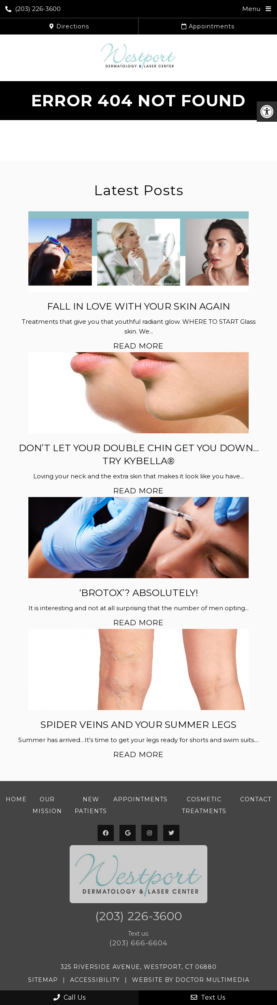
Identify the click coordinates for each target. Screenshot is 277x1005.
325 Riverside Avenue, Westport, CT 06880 (139, 967)
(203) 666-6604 (138, 943)
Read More (138, 346)
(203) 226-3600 (33, 9)
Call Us (69, 997)
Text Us (208, 997)
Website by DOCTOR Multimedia (190, 979)
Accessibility (95, 979)
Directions (69, 26)
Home (16, 799)
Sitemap (43, 979)
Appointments (207, 26)
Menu (251, 9)
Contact (255, 799)
